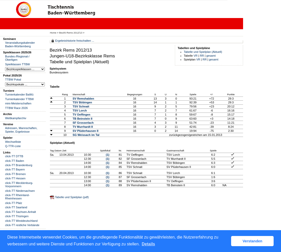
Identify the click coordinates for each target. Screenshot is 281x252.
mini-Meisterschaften (18, 103)
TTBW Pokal (13, 79)
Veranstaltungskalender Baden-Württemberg (20, 44)
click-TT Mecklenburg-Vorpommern (19, 184)
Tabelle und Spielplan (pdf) (72, 197)
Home (53, 32)
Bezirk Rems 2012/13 (71, 32)
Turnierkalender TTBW (19, 99)
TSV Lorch (80, 110)
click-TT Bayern (15, 169)
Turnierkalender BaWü (19, 94)
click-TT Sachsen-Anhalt (20, 211)
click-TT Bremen (15, 174)
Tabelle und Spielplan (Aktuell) (203, 51)
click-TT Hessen (15, 178)
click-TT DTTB (14, 156)
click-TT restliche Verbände (22, 225)
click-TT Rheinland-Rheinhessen (17, 197)
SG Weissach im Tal (86, 134)
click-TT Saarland (16, 207)
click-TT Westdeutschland (21, 220)
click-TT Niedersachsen (20, 190)
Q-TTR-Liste (13, 146)
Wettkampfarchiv (15, 118)
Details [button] (148, 244)
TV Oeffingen (81, 114)
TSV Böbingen (82, 102)
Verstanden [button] (252, 241)
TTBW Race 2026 (16, 107)
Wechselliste (13, 141)
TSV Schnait (81, 106)
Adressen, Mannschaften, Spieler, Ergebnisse (21, 130)
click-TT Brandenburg (18, 165)
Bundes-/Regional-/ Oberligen (17, 58)
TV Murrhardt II (83, 126)
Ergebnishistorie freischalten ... (74, 40)
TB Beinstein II (82, 118)
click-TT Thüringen (17, 216)
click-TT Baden (14, 160)
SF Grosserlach (83, 122)
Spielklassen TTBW (17, 64)
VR (196, 55)
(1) (107, 154)
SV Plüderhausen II (85, 130)
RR (202, 55)
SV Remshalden (83, 98)
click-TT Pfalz (13, 202)
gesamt (211, 55)
